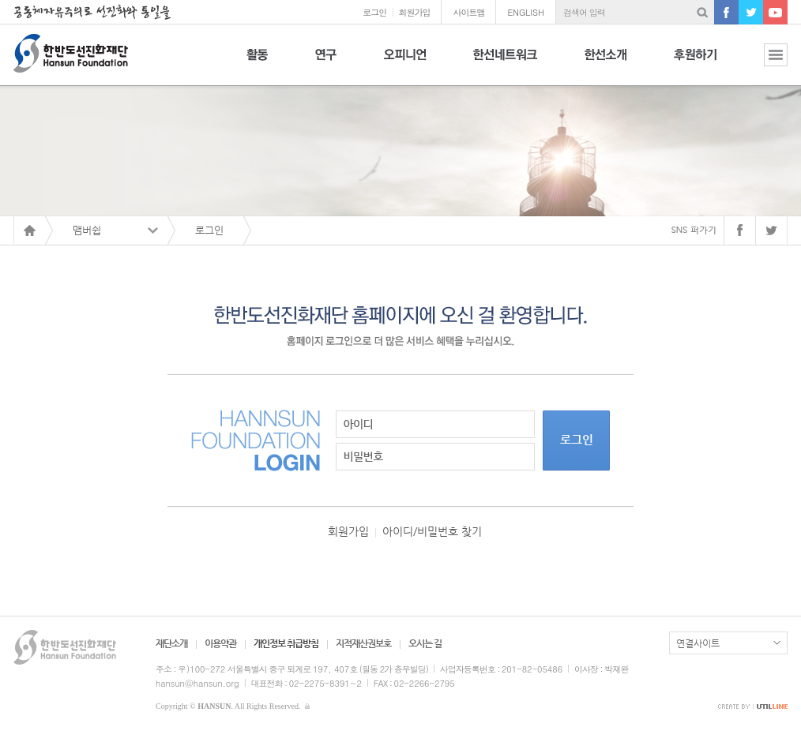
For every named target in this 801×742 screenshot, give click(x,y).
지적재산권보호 (363, 643)
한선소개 (605, 63)
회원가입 (414, 12)
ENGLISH (525, 12)
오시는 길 (425, 643)
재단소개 (171, 643)
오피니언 (404, 63)
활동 (257, 63)
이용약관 (220, 643)
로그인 (374, 12)
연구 (325, 63)
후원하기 (695, 63)
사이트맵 (468, 12)
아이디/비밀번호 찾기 (432, 531)
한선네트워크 (505, 63)
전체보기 (764, 63)
